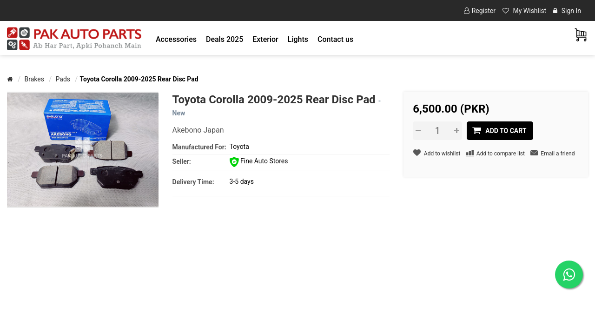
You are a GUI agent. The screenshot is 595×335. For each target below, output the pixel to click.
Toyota (239, 146)
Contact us (335, 39)
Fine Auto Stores (259, 161)
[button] (176, 39)
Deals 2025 (224, 39)
